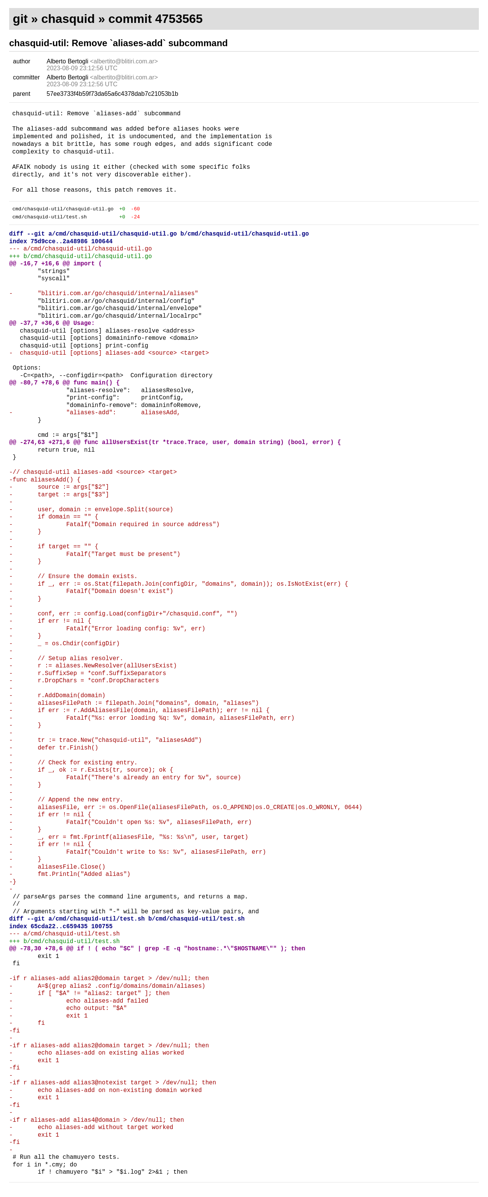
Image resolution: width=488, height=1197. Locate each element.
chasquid (68, 19)
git (20, 19)
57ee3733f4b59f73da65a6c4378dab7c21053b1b (112, 93)
